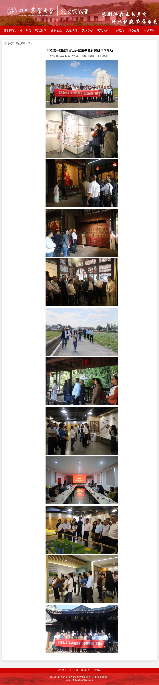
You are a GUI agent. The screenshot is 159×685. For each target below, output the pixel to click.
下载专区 (149, 30)
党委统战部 (74, 11)
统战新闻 (41, 30)
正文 (30, 43)
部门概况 (25, 30)
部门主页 (10, 30)
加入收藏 (73, 670)
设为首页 (62, 670)
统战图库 (20, 43)
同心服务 (133, 30)
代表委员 (118, 30)
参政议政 (87, 30)
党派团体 (72, 30)
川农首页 (97, 670)
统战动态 (56, 30)
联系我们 (85, 670)
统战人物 (103, 30)
